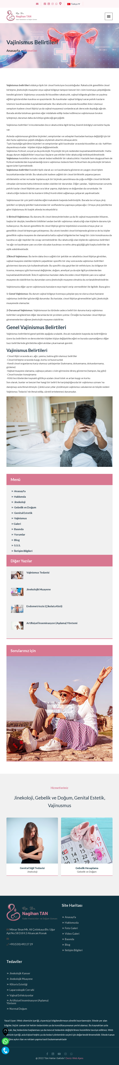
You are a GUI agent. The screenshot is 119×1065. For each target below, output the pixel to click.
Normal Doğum (16, 1008)
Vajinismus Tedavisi (37, 572)
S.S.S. (16, 545)
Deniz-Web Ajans (74, 1058)
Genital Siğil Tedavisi (32, 868)
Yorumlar (18, 534)
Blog (15, 540)
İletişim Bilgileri (21, 550)
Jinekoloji (18, 502)
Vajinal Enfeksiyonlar (20, 995)
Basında (17, 529)
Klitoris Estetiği (16, 984)
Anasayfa (13, 50)
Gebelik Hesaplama (86, 868)
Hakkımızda (70, 922)
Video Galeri (70, 933)
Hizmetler (30, 50)
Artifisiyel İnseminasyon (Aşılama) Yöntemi (51, 623)
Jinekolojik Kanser (18, 973)
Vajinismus (19, 518)
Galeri (16, 523)
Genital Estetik (21, 512)
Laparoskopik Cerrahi (20, 990)
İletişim (56, 708)
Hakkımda (18, 496)
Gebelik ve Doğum (23, 507)
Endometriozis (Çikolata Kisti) (44, 606)
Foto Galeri (70, 928)
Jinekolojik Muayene (38, 589)
